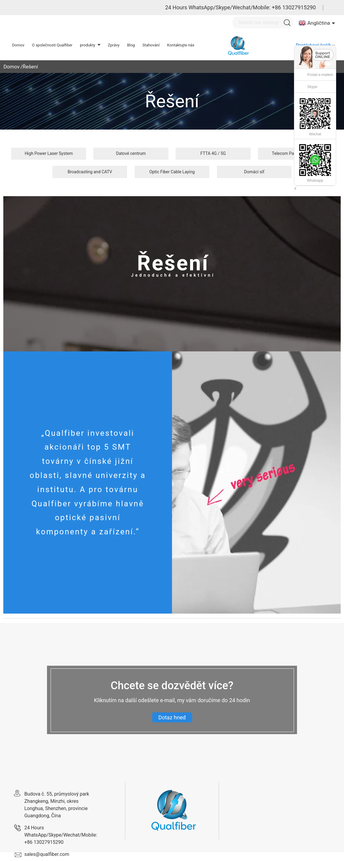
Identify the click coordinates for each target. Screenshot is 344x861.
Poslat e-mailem (320, 75)
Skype (312, 87)
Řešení (30, 67)
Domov (11, 67)
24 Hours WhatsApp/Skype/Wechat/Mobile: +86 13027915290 (240, 7)
